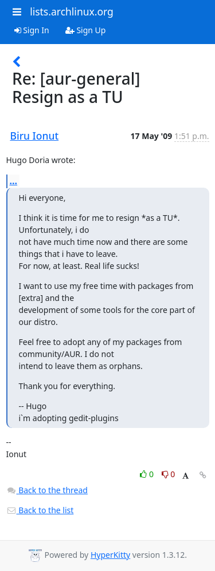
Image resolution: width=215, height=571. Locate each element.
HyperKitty (110, 554)
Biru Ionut (34, 135)
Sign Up (85, 30)
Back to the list (40, 510)
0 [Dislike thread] (168, 474)
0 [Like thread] (147, 474)
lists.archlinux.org (72, 11)
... (14, 181)
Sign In (31, 30)
